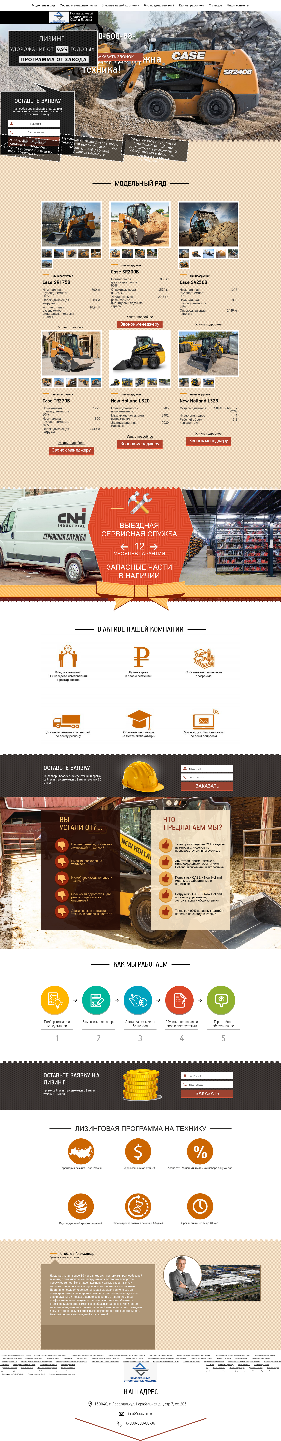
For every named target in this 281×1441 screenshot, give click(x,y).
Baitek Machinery (244, 1365)
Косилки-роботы (72, 1371)
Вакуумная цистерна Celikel (214, 1361)
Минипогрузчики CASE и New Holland (105, 1361)
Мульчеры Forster (53, 1358)
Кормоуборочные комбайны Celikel (165, 1361)
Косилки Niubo (82, 1358)
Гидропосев (226, 1371)
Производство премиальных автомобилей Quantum (126, 1355)
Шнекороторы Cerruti (261, 1365)
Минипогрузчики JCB (9, 1361)
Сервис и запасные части (78, 5)
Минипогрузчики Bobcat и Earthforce (136, 1361)
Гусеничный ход (267, 1371)
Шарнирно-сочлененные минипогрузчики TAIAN (233, 1355)
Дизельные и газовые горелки (24, 1371)
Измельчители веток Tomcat (265, 1355)
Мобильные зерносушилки (47, 1368)
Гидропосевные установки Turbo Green (106, 1358)
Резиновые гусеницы (225, 1365)
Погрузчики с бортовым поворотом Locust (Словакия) (167, 1358)
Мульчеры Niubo (241, 1358)
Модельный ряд (43, 5)
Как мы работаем (191, 5)
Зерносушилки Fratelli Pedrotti (12, 1374)
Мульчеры (58, 1371)
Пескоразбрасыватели (210, 1371)
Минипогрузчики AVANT (48, 1365)
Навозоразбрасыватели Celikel (24, 1365)
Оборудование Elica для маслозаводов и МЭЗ (49, 1355)
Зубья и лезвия (45, 1371)
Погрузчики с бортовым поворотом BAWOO (244, 1361)
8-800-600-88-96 (108, 40)
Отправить (207, 786)
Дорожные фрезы (241, 1371)
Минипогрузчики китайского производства (36, 1361)
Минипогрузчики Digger (191, 1361)
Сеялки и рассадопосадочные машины (63, 1374)
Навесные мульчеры (236, 1368)
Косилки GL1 (68, 1358)
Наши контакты (238, 5)
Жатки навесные (27, 1368)
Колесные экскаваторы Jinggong (161, 1355)
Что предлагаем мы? (159, 5)
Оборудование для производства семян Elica (87, 1355)
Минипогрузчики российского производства (71, 1361)
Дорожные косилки (255, 1368)
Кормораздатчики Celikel (70, 1365)
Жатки (255, 1371)
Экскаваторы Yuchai (224, 1358)
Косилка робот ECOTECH (134, 1358)
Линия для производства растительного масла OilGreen (22, 1358)
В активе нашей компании (120, 5)
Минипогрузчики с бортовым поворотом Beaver (194, 1355)
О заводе (215, 5)
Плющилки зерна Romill (36, 1374)
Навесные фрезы (219, 1368)
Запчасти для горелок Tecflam (201, 1358)
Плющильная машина (69, 1368)
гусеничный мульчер (9, 1368)
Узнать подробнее (71, 327)
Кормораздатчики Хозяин (261, 1358)
